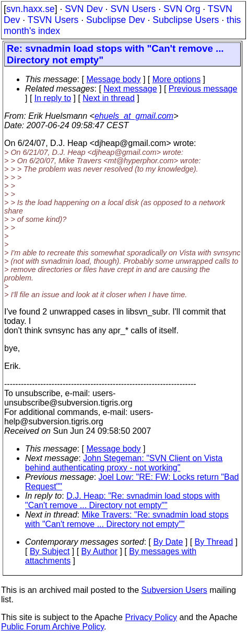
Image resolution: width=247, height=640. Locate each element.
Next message (130, 88)
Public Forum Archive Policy (52, 626)
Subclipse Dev (115, 20)
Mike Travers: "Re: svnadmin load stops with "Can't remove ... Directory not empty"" (127, 519)
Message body (113, 79)
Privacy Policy (151, 617)
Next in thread (109, 98)
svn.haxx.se (30, 9)
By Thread (214, 541)
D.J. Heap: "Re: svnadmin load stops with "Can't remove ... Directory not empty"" (122, 500)
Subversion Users (174, 590)
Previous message (203, 88)
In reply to (52, 98)
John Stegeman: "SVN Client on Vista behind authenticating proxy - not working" (123, 463)
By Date (168, 541)
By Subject (49, 551)
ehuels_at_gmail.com (134, 115)
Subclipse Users (185, 20)
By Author (99, 551)
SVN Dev (83, 9)
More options (176, 79)
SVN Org (181, 9)
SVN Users (133, 9)
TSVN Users (53, 20)
